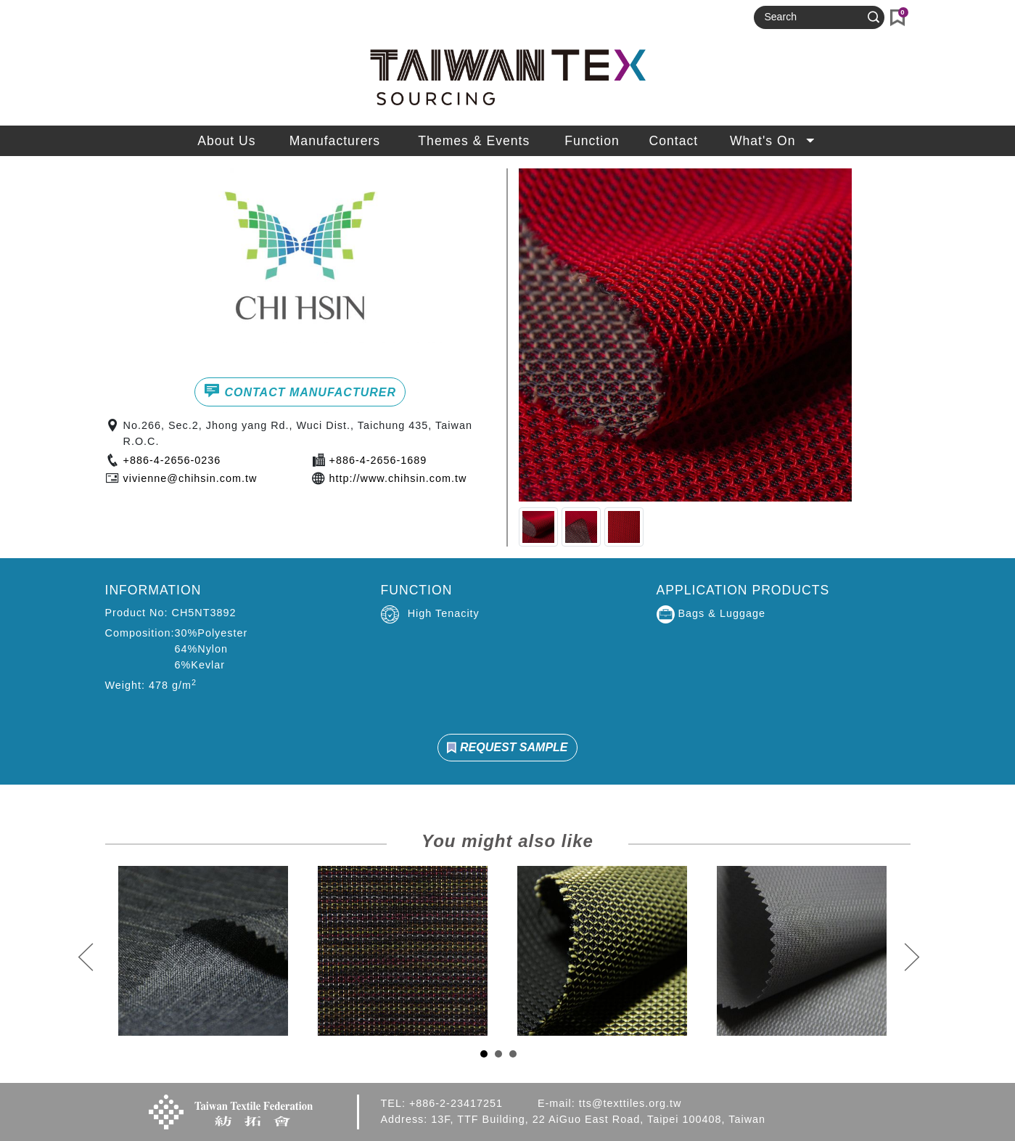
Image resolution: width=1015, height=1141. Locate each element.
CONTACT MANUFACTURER (300, 390)
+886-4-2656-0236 (172, 460)
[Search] (812, 17)
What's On (774, 140)
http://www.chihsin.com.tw (398, 478)
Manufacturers (334, 141)
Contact (674, 141)
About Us (226, 141)
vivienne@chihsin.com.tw (190, 478)
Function (591, 141)
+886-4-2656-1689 (378, 460)
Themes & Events (474, 141)
